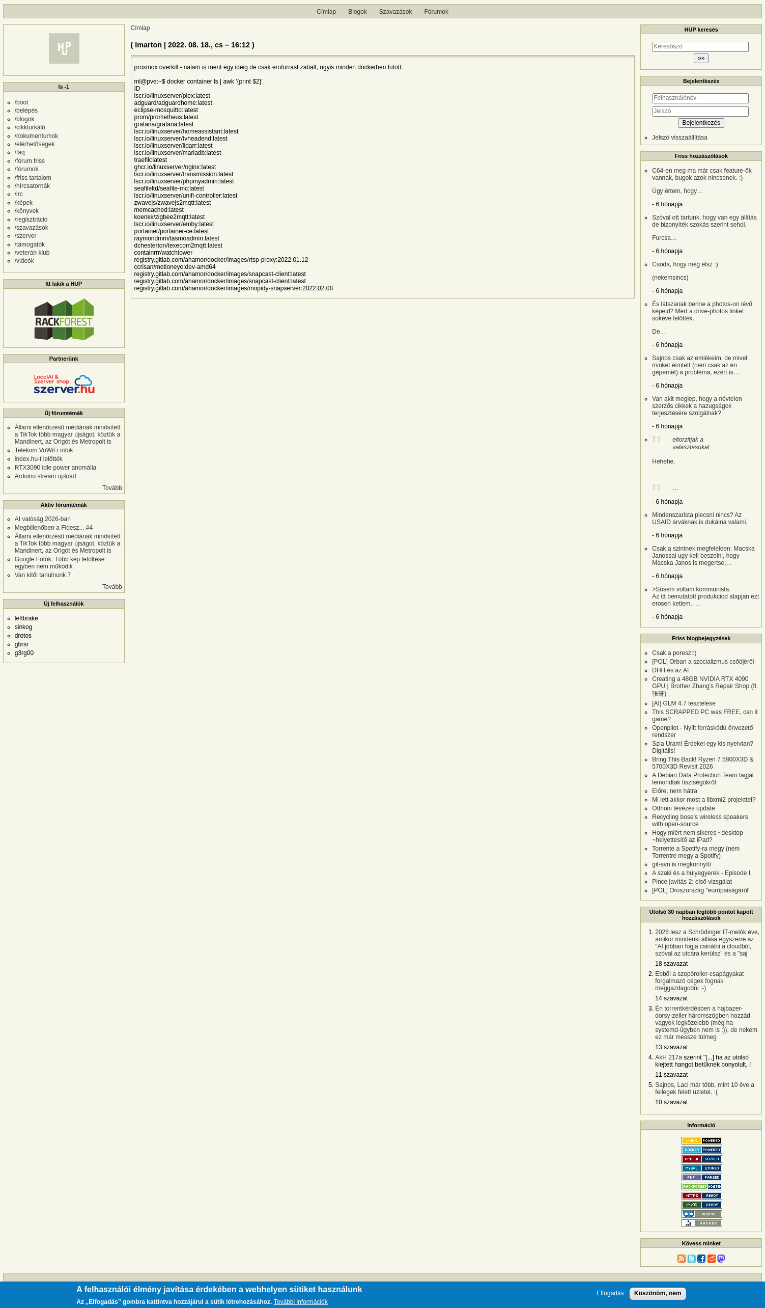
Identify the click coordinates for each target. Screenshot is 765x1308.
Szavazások (395, 11)
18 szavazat (671, 963)
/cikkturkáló (30, 127)
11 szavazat (671, 1074)
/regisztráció (31, 219)
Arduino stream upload (45, 476)
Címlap (326, 11)
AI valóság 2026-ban (43, 519)
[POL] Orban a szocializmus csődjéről (703, 661)
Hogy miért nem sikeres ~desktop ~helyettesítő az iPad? (697, 836)
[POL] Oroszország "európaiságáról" (701, 890)
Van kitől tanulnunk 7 (43, 575)
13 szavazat (671, 1047)
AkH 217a (668, 1057)
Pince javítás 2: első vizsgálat (692, 881)
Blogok (357, 11)
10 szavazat (671, 1102)
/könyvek (27, 210)
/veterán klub (32, 252)
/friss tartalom (33, 177)
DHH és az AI (670, 670)
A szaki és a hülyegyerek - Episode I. (702, 873)
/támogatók (30, 244)
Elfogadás (610, 1293)
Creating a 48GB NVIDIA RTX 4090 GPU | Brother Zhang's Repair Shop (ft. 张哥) (705, 686)
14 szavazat (671, 998)
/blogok (25, 119)
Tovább (112, 488)
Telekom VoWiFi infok (44, 450)
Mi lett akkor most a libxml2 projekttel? (703, 799)
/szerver (26, 235)
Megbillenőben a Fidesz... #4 (54, 527)
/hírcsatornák (32, 185)
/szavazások (31, 227)
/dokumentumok (36, 136)
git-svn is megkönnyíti (681, 864)
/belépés (26, 110)
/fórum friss (30, 161)
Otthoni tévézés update (683, 808)
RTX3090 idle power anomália (56, 467)
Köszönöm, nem (658, 1293)
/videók (24, 260)
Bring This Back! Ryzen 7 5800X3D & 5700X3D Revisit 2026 (702, 763)
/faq (20, 152)
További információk (301, 1302)
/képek (24, 202)
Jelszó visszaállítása (679, 137)
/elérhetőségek (35, 144)
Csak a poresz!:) (674, 653)
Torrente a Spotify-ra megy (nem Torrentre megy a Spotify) (696, 852)
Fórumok (436, 11)
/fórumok (27, 169)
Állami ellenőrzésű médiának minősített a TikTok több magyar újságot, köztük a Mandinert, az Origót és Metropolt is (68, 434)
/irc (19, 194)
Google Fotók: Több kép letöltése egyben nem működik (60, 563)
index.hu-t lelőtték (39, 458)
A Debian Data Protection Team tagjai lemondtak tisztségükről (702, 779)
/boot (22, 102)
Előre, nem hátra (674, 791)
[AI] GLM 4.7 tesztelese (684, 703)
